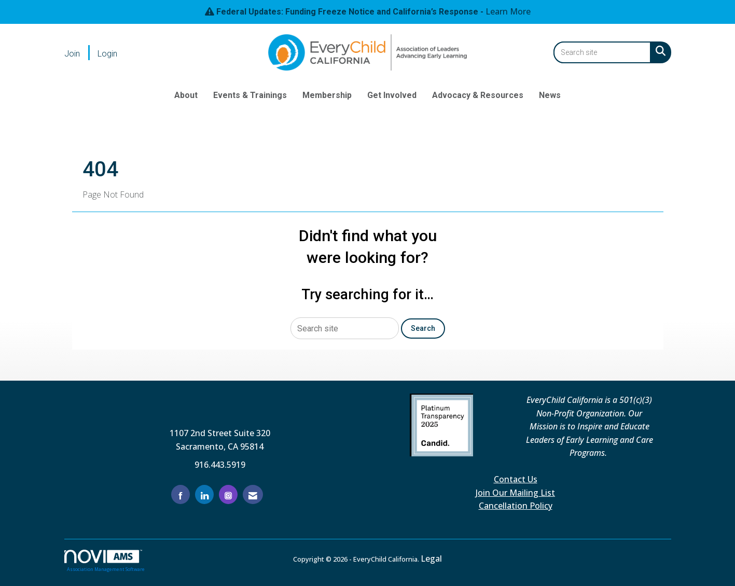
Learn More (508, 11)
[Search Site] (658, 50)
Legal (431, 558)
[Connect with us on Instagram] (228, 494)
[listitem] (79, 53)
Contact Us (515, 479)
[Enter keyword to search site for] (602, 52)
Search (423, 328)
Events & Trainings (250, 95)
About (186, 95)
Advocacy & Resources (477, 95)
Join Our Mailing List (515, 492)
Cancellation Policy (515, 505)
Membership (327, 95)
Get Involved (392, 95)
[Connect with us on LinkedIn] (204, 494)
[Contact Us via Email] (253, 494)
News (550, 95)
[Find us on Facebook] (180, 494)
